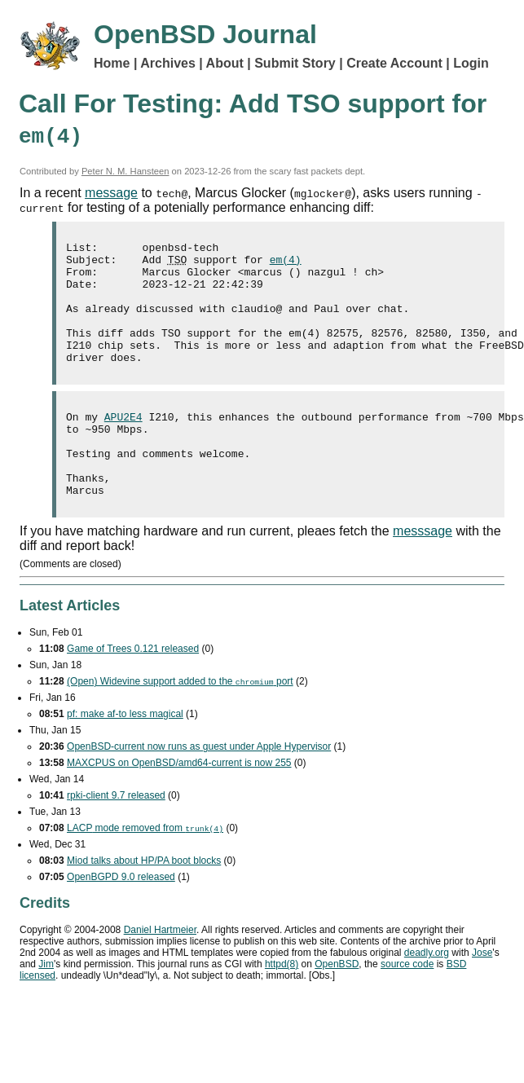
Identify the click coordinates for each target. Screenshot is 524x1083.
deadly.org (426, 994)
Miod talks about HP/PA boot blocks (144, 902)
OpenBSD (337, 1005)
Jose (482, 994)
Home (112, 63)
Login (471, 63)
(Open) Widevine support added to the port (180, 723)
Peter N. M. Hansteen (125, 171)
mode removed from (145, 869)
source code (407, 1005)
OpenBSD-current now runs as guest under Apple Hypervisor (199, 788)
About (225, 63)
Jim (46, 1005)
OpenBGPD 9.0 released (121, 918)
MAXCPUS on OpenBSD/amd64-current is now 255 (179, 804)
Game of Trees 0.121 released (133, 690)
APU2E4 (123, 443)
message (111, 193)
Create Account (394, 63)
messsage (422, 572)
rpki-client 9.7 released (116, 837)
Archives (168, 63)
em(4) (286, 264)
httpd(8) (281, 1005)
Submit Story (295, 63)
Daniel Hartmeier (160, 971)
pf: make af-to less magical (125, 755)
